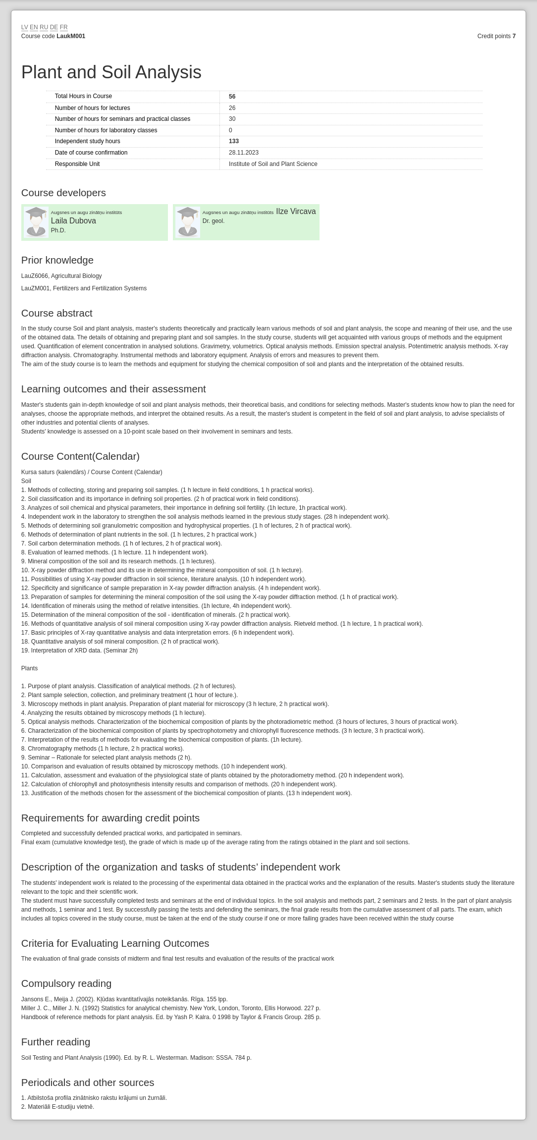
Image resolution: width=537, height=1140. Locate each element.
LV (24, 27)
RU (44, 27)
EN (34, 27)
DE (54, 27)
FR (64, 27)
